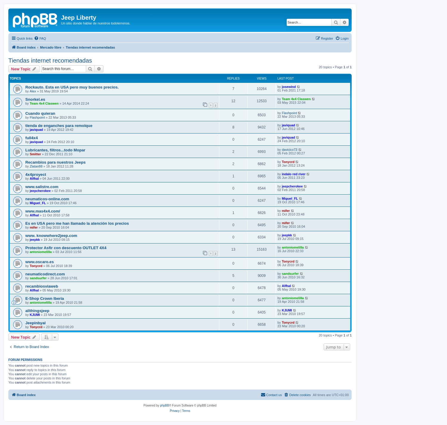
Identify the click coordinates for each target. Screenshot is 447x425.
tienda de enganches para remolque (58, 125)
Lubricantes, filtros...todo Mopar (55, 150)
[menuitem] (40, 38)
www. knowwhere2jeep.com (51, 235)
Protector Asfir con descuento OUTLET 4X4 (65, 248)
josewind (289, 87)
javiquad (36, 129)
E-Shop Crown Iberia (44, 298)
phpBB (164, 405)
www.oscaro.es (39, 262)
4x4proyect (35, 174)
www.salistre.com (41, 186)
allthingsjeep (37, 310)
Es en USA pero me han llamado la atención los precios (77, 223)
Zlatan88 (36, 166)
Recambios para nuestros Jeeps (55, 162)
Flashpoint (37, 117)
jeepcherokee (40, 191)
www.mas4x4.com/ (42, 211)
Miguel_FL (38, 203)
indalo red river (293, 174)
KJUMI (35, 315)
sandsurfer (38, 278)
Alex (33, 91)
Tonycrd (288, 162)
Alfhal (34, 178)
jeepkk (35, 239)
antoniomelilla (41, 252)
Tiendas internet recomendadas (50, 60)
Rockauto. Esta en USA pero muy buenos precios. (72, 87)
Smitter (35, 154)
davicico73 (289, 149)
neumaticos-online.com (47, 199)
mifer (286, 210)
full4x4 (31, 138)
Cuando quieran (40, 113)
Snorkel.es (35, 99)
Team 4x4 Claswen (44, 103)
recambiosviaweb (41, 286)
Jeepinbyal (35, 323)
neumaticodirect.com (45, 274)
